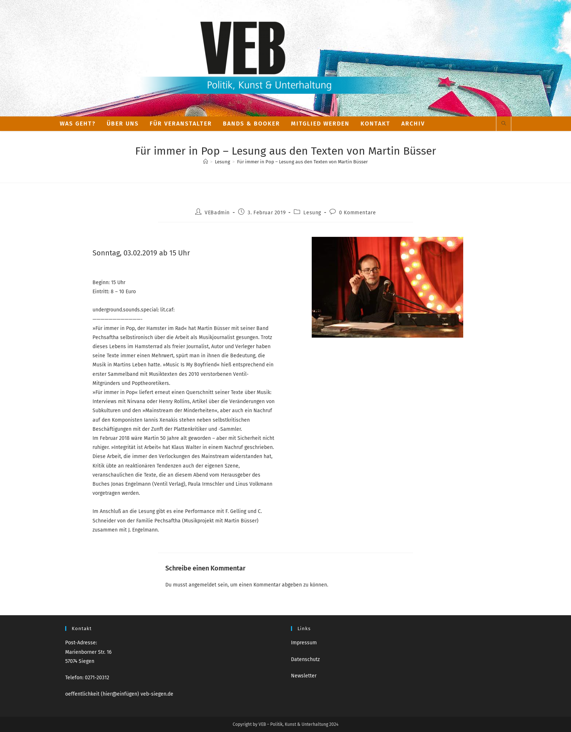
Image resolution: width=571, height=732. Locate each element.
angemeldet (202, 585)
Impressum (304, 643)
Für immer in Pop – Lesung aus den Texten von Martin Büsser (302, 161)
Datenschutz (305, 659)
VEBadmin (217, 213)
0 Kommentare (357, 213)
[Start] (205, 161)
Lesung (312, 213)
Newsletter (303, 676)
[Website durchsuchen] (504, 124)
